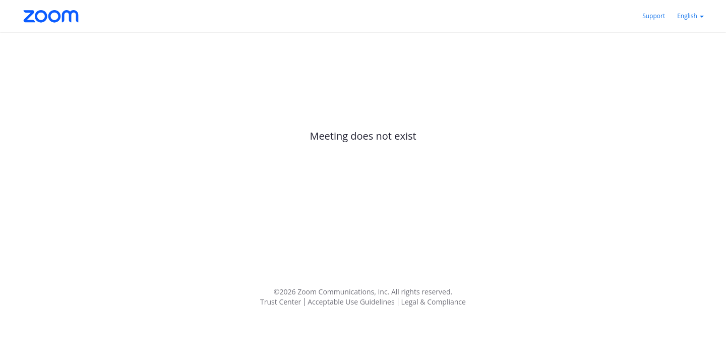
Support (653, 16)
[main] (363, 153)
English (690, 16)
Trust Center (280, 302)
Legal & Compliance (433, 302)
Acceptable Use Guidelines (351, 302)
